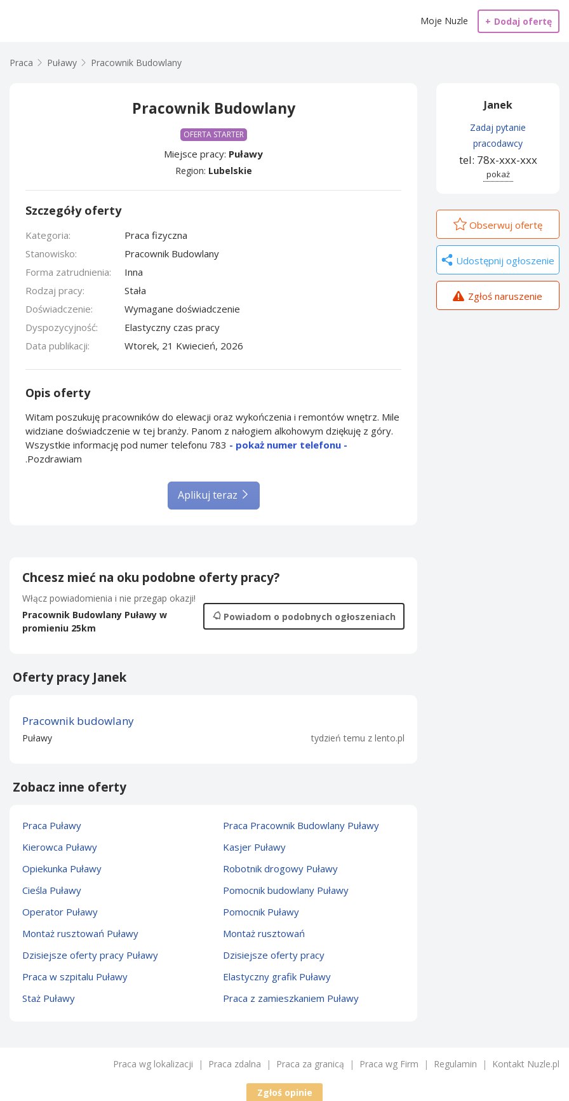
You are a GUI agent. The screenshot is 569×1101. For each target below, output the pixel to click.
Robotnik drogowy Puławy (280, 868)
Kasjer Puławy (254, 847)
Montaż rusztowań (264, 933)
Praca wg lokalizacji (153, 1064)
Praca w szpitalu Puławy (75, 976)
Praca (21, 63)
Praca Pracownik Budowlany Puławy (301, 825)
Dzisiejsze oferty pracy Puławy (90, 955)
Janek (498, 105)
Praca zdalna (234, 1064)
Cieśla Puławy (51, 890)
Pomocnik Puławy (261, 911)
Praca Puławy (51, 825)
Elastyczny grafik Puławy (277, 976)
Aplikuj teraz (214, 495)
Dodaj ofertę (518, 21)
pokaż (498, 174)
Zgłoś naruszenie (497, 297)
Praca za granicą (310, 1064)
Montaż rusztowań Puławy (80, 933)
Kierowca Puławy (59, 847)
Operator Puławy (60, 911)
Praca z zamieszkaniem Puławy (291, 998)
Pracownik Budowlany (136, 63)
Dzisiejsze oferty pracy (274, 955)
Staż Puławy (48, 998)
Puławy (246, 153)
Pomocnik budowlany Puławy (286, 890)
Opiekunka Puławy (62, 868)
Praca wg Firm (388, 1064)
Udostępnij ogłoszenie (497, 261)
